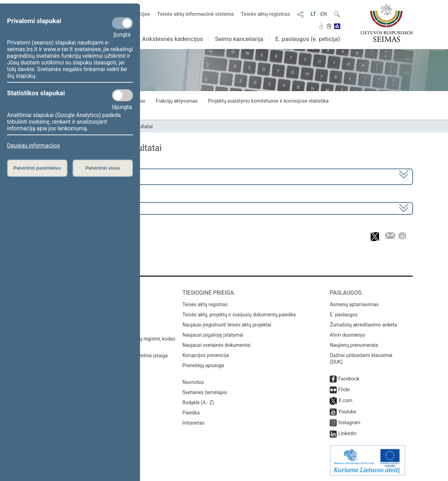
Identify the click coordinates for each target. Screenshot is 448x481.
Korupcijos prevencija (205, 355)
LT (313, 14)
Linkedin (347, 433)
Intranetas (193, 423)
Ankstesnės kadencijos (172, 38)
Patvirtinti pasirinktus (37, 168)
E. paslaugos (344, 314)
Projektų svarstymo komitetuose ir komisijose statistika (268, 101)
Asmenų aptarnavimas (354, 304)
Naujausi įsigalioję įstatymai (212, 335)
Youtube (347, 411)
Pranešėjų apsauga (203, 365)
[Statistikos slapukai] (122, 95)
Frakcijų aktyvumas (176, 101)
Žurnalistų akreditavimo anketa (363, 325)
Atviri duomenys (347, 335)
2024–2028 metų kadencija (73, 176)
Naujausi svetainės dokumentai (216, 345)
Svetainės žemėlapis (204, 392)
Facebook (348, 379)
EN (323, 14)
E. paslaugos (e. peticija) (307, 38)
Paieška (191, 412)
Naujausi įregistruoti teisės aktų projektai (226, 325)
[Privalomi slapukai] (122, 23)
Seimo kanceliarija (239, 38)
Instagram (349, 422)
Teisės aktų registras (265, 14)
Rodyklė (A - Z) (198, 402)
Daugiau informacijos (33, 145)
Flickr (344, 389)
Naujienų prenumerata (354, 345)
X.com (345, 400)
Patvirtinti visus (102, 168)
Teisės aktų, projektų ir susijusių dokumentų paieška (238, 314)
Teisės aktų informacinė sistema (195, 14)
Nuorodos (193, 382)
